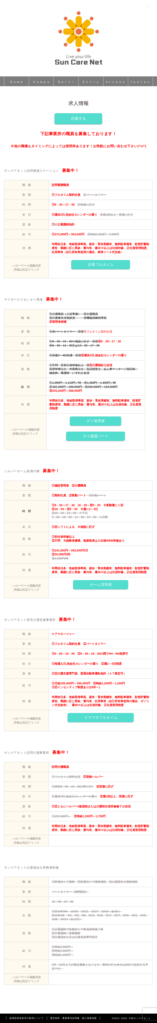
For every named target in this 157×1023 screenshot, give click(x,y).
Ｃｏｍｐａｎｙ (41, 83)
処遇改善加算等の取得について (26, 1018)
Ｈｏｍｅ (17, 82)
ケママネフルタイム (100, 717)
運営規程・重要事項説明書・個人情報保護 (73, 1018)
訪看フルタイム (101, 265)
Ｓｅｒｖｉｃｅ (66, 83)
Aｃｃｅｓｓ (116, 82)
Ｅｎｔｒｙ (91, 82)
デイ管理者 (95, 421)
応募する (78, 119)
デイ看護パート (96, 436)
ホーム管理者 (101, 585)
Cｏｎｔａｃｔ (140, 83)
